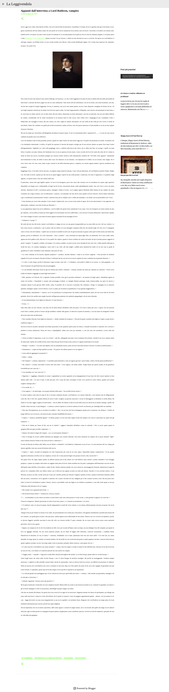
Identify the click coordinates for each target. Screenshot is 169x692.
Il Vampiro (27, 658)
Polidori (68, 658)
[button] (22, 18)
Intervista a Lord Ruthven (48, 658)
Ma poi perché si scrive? (129, 175)
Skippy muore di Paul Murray (131, 136)
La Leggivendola (19, 4)
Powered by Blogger (84, 688)
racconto (81, 658)
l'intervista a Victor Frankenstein (35, 38)
